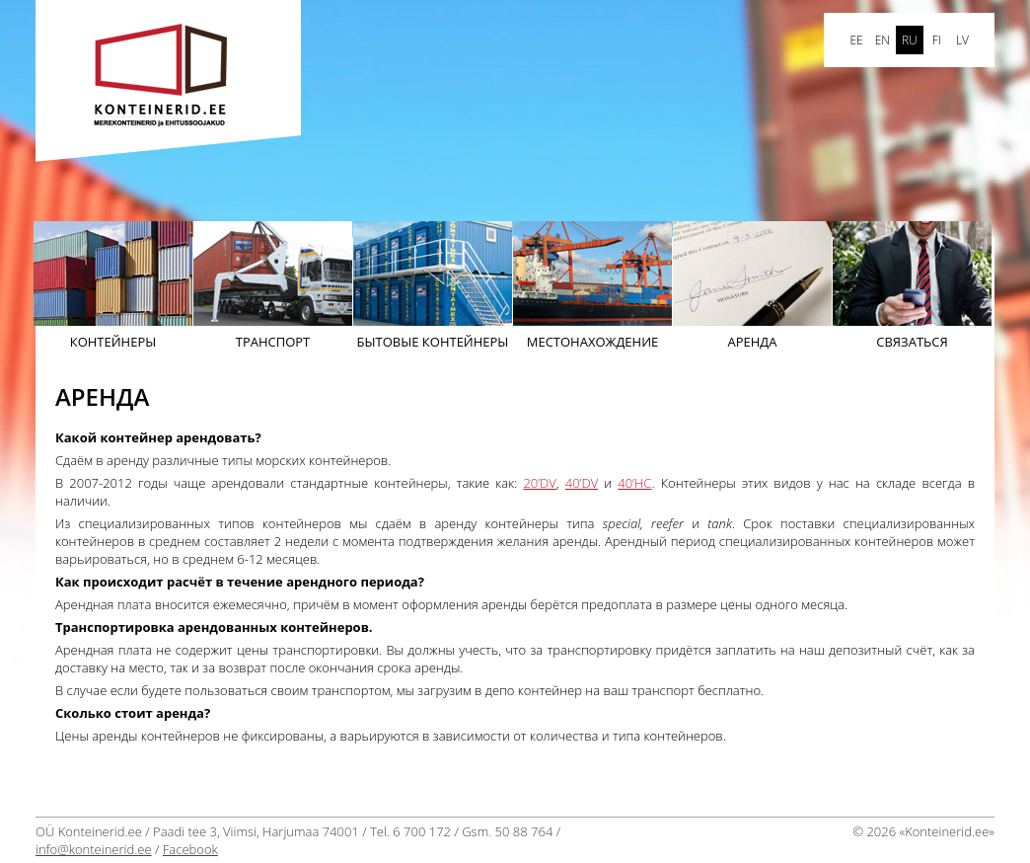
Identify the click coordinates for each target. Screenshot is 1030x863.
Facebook (190, 849)
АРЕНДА (752, 286)
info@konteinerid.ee (94, 849)
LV (962, 40)
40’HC (634, 483)
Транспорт (272, 286)
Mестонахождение (592, 286)
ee (855, 40)
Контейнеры (113, 286)
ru (910, 40)
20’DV (539, 483)
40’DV (581, 483)
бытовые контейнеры (432, 286)
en (882, 40)
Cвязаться (912, 286)
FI (936, 40)
